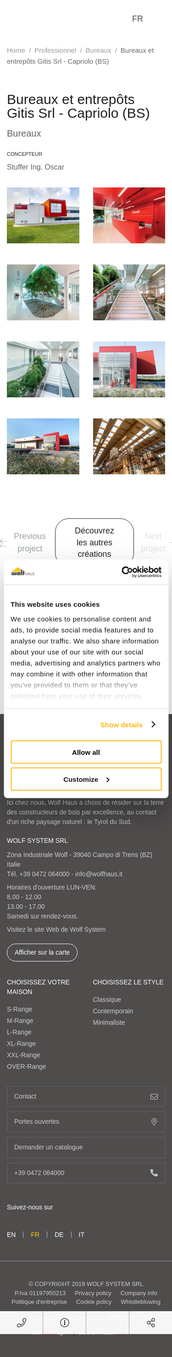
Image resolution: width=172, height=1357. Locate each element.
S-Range (19, 1009)
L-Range (19, 1032)
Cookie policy (93, 1301)
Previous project (23, 542)
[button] (3, 542)
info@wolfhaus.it (98, 874)
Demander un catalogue (86, 1147)
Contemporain (113, 1011)
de (59, 1234)
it (81, 1234)
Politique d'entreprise (39, 1301)
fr (137, 18)
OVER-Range (26, 1066)
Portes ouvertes (86, 1122)
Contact (86, 1096)
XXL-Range (23, 1055)
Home (16, 50)
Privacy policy (93, 1293)
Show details (121, 724)
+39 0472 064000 (44, 874)
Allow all (86, 752)
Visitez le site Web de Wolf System (56, 929)
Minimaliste (109, 1022)
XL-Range (21, 1043)
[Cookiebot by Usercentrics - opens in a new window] (122, 572)
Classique (107, 999)
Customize (86, 779)
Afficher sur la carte (42, 952)
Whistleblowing (141, 1301)
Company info (139, 1293)
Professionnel (55, 50)
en (11, 1234)
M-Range (20, 1020)
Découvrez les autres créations (94, 542)
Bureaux (98, 50)
